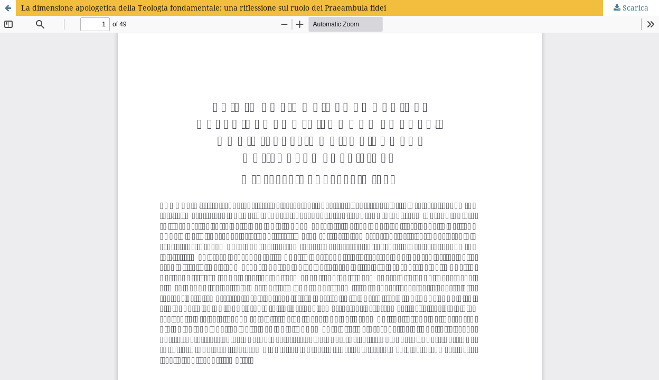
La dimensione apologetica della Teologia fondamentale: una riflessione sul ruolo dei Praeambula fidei (203, 8)
